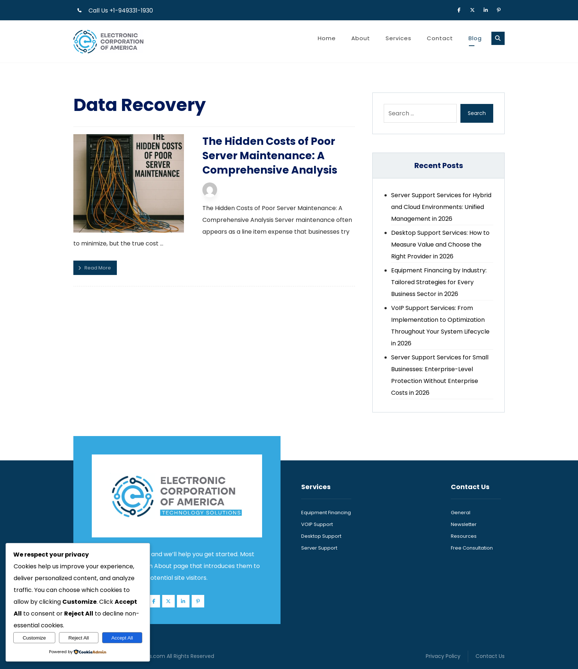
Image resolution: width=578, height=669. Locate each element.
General (460, 512)
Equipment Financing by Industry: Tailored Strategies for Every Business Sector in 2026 (439, 282)
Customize (34, 638)
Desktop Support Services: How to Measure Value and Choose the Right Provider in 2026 (440, 245)
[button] (459, 9)
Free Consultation (472, 547)
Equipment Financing (326, 512)
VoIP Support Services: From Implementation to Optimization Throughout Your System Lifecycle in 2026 (440, 326)
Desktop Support (321, 536)
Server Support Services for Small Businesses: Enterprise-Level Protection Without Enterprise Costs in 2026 (439, 375)
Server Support (319, 547)
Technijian (237, 187)
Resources (464, 536)
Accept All (122, 638)
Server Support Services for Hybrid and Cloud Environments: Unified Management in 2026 (441, 207)
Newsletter (464, 524)
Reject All (78, 638)
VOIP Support (317, 524)
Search (477, 113)
